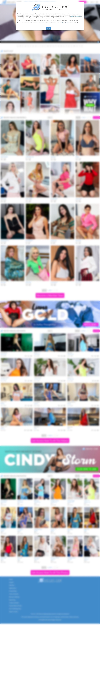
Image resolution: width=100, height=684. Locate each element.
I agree (48, 28)
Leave (81, 28)
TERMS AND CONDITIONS (75, 16)
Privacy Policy (65, 22)
